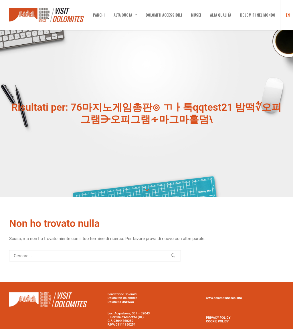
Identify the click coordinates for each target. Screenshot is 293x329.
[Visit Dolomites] (46, 15)
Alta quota (125, 15)
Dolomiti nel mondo (257, 15)
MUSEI (196, 15)
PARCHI (99, 15)
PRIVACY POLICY (218, 302)
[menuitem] (99, 15)
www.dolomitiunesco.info (224, 282)
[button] (173, 239)
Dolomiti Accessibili (164, 15)
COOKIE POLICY (217, 306)
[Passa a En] (286, 15)
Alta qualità (220, 15)
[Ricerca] (95, 240)
